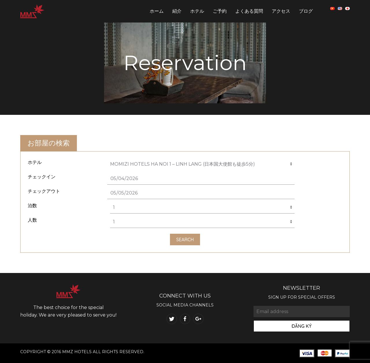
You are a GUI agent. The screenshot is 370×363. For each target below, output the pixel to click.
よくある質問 (249, 11)
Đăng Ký (302, 326)
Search (185, 239)
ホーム (157, 11)
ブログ (306, 11)
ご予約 (220, 11)
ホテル (197, 11)
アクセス (281, 11)
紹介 (177, 11)
